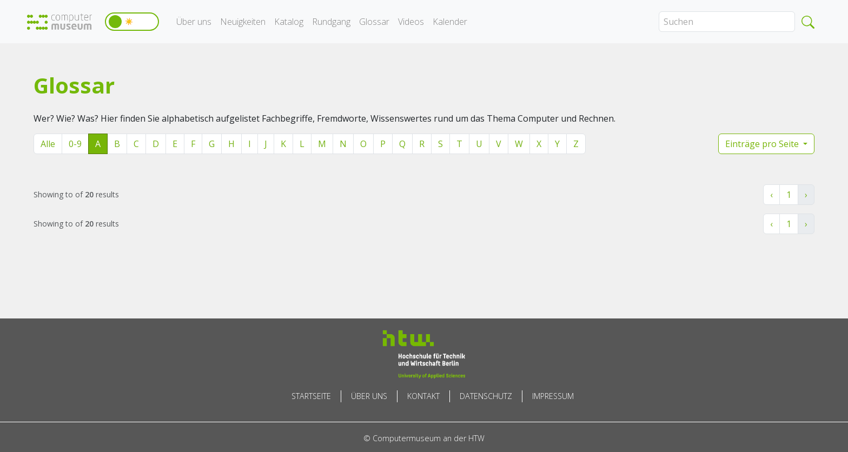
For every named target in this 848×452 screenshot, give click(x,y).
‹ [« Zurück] (771, 195)
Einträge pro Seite (763, 144)
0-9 (75, 144)
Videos (411, 22)
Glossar (374, 22)
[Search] (727, 21)
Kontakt (423, 396)
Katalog (288, 22)
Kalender (450, 22)
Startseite (311, 396)
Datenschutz (486, 396)
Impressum (553, 396)
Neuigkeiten (243, 22)
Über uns (193, 22)
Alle (48, 144)
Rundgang (331, 22)
